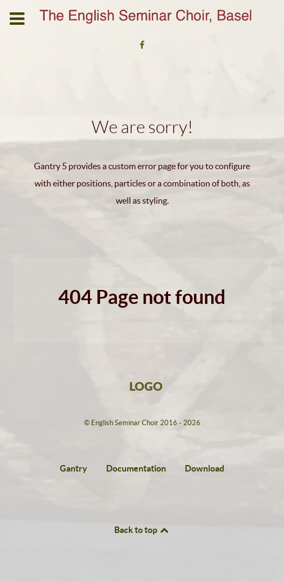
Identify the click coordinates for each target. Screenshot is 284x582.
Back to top (142, 530)
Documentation (136, 468)
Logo (146, 386)
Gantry (73, 468)
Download (204, 468)
